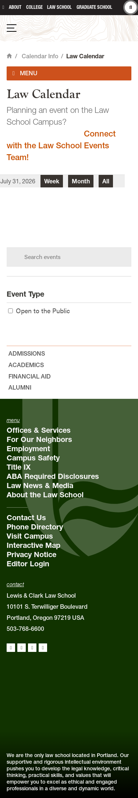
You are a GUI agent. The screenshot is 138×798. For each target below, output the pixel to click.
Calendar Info (40, 56)
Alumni (19, 387)
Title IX (19, 467)
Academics (26, 365)
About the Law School (45, 494)
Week (51, 181)
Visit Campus (30, 536)
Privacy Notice (31, 554)
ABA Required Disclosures (53, 476)
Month (81, 181)
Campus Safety (33, 457)
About (15, 7)
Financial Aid (29, 376)
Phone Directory (35, 526)
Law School (59, 7)
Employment (28, 448)
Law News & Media (40, 485)
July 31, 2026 (17, 181)
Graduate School (94, 7)
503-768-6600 (25, 628)
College (34, 7)
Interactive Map (33, 545)
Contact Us (26, 517)
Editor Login (28, 563)
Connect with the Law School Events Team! (61, 145)
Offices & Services (39, 430)
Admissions (26, 353)
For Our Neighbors (39, 439)
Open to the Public (39, 310)
